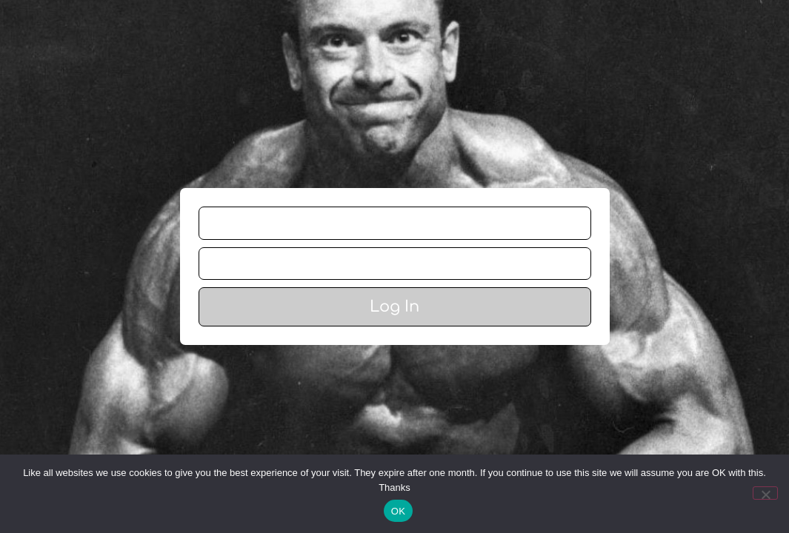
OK (398, 511)
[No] (765, 493)
